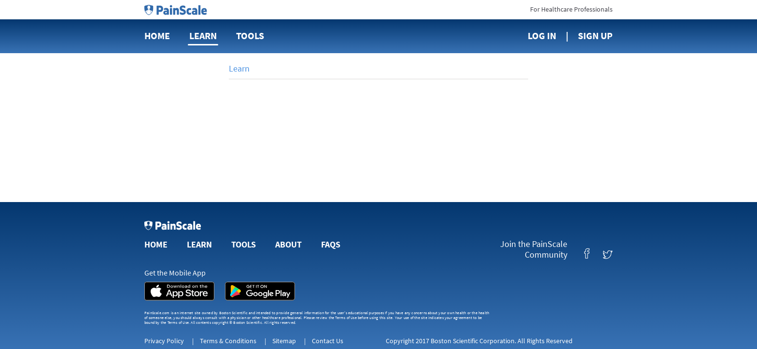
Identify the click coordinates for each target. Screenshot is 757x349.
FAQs (330, 244)
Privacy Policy (164, 340)
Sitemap (284, 340)
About (288, 244)
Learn (203, 35)
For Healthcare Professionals (571, 9)
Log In (542, 35)
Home (157, 35)
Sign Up (595, 35)
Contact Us (327, 340)
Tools (250, 35)
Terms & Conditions (228, 340)
